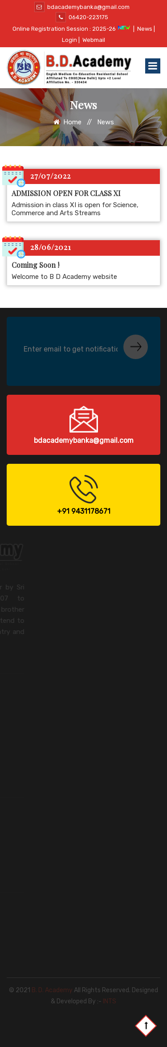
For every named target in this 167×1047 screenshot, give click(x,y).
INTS (109, 996)
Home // (74, 122)
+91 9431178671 (83, 511)
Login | (71, 40)
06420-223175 (82, 17)
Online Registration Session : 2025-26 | (73, 28)
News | (146, 28)
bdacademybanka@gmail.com (82, 7)
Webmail (93, 40)
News (105, 122)
